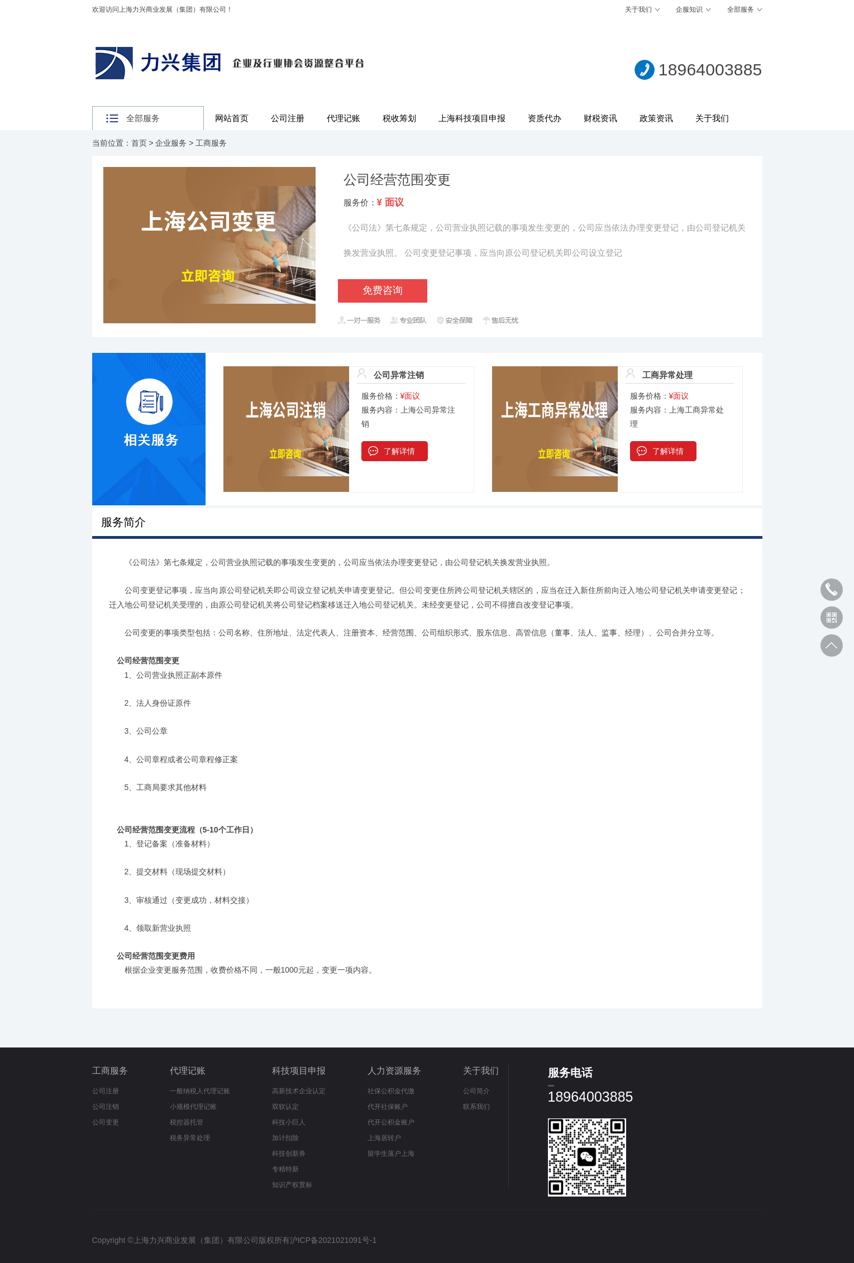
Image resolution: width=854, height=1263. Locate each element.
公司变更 (105, 1122)
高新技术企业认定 (299, 1091)
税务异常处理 (190, 1138)
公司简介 (476, 1091)
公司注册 (287, 118)
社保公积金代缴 (391, 1091)
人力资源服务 (394, 1070)
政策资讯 (656, 118)
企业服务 (171, 142)
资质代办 (544, 118)
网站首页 (232, 118)
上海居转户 (384, 1138)
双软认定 (285, 1107)
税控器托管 (186, 1122)
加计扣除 (285, 1138)
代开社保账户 (388, 1107)
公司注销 (105, 1107)
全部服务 (740, 9)
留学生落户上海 (391, 1153)
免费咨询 (382, 290)
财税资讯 (600, 118)
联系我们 (476, 1107)
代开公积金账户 (391, 1122)
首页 (139, 142)
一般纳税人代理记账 (200, 1091)
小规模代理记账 (193, 1107)
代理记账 (343, 118)
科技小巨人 (289, 1122)
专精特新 (285, 1169)
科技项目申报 (299, 1070)
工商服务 (211, 142)
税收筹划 (399, 118)
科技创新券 (289, 1153)
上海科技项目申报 (471, 118)
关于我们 (638, 9)
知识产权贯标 (292, 1185)
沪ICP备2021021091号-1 (333, 1240)
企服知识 (689, 9)
